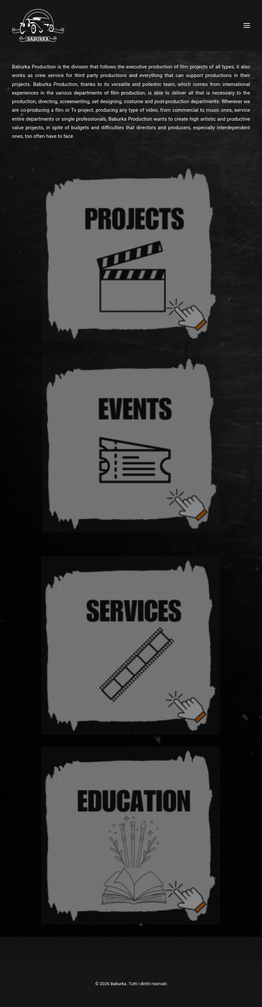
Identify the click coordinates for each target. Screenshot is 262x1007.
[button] (247, 25)
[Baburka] (38, 25)
